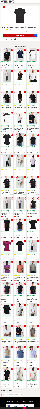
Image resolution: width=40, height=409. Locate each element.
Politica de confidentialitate (20, 401)
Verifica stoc (26, 35)
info (11, 67)
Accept (24, 408)
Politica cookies (30, 401)
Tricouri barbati (18, 394)
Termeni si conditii (10, 401)
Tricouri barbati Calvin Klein (7, 394)
